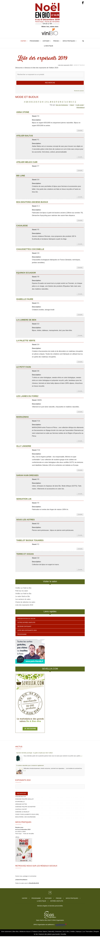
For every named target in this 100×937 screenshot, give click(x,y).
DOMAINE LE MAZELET (22, 812)
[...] (81, 756)
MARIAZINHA (22, 418)
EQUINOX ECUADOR (26, 273)
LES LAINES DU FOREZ (27, 397)
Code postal (80, 105)
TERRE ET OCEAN (25, 555)
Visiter (23, 41)
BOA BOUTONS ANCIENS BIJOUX (32, 203)
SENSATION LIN (23, 499)
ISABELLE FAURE (24, 300)
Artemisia (58, 932)
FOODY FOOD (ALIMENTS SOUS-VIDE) (27, 815)
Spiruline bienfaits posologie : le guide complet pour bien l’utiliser (34, 753)
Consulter (80, 131)
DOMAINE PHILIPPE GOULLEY (24, 800)
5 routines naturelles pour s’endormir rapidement (30, 766)
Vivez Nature (43, 932)
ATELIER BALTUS (24, 136)
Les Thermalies (88, 932)
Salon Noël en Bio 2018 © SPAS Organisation (50, 921)
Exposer (46, 41)
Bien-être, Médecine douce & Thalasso (25, 932)
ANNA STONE (22, 113)
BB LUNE (20, 176)
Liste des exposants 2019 (24, 605)
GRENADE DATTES (21, 805)
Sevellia (63, 935)
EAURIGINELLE (20, 802)
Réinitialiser (80, 108)
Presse (56, 41)
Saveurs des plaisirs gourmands (49, 935)
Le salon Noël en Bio (22, 597)
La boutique (48, 46)
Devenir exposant (24, 627)
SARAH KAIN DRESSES (27, 476)
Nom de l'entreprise (62, 105)
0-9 (27, 102)
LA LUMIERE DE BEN (26, 320)
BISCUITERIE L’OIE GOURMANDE (25, 817)
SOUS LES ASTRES (25, 520)
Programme (34, 41)
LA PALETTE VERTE (25, 341)
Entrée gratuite (56, 902)
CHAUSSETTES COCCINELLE (30, 250)
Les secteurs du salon (23, 600)
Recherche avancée (79, 91)
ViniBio (72, 932)
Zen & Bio (66, 932)
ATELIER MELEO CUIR (26, 163)
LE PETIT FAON (23, 368)
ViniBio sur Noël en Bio (23, 588)
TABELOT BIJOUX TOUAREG (30, 541)
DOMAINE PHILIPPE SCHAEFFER (25, 807)
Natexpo (79, 932)
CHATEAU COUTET (21, 810)
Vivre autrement (6, 932)
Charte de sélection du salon (25, 603)
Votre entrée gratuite (26, 623)
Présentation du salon (26, 619)
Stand (72, 105)
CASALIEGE (22, 226)
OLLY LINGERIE (23, 447)
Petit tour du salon (21, 591)
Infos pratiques (69, 41)
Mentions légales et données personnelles (50, 906)
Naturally (51, 932)
